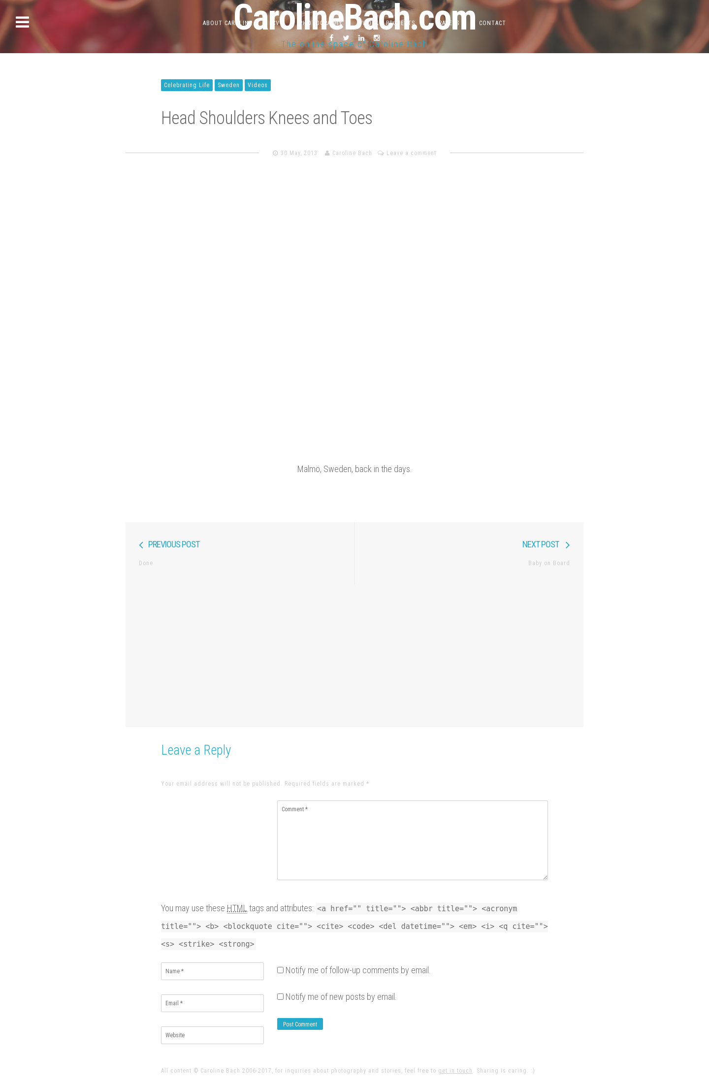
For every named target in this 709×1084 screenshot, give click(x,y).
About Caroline (228, 23)
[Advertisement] (354, 653)
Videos (258, 85)
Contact (492, 23)
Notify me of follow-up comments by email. (358, 970)
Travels (447, 23)
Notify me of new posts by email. (341, 996)
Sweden (229, 85)
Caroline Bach (352, 153)
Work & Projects (388, 23)
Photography (321, 23)
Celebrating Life (187, 85)
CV (276, 23)
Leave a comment (411, 153)
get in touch (455, 1070)
